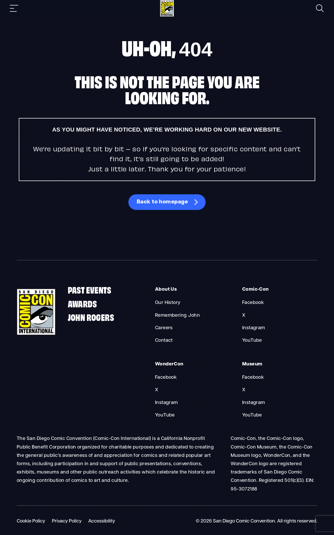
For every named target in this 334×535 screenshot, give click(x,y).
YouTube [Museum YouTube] (252, 415)
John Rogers (91, 317)
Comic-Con (255, 289)
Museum (252, 364)
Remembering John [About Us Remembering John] (177, 315)
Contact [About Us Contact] (164, 340)
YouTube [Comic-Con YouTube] (252, 340)
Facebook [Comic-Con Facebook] (253, 303)
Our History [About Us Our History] (168, 303)
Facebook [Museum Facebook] (253, 377)
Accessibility (101, 521)
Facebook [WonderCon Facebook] (166, 377)
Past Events (89, 289)
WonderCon (169, 364)
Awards (82, 303)
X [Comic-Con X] (243, 315)
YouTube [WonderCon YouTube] (165, 415)
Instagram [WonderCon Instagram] (166, 402)
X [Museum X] (243, 390)
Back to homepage (162, 202)
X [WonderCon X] (156, 390)
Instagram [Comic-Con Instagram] (253, 328)
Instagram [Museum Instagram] (253, 402)
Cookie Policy (31, 521)
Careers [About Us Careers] (164, 328)
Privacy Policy (67, 521)
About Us (166, 289)
